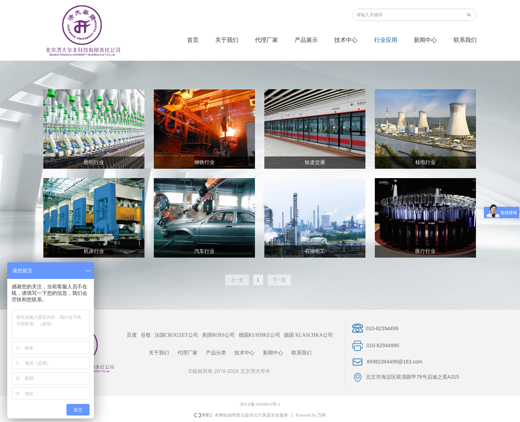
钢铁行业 (204, 162)
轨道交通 (315, 162)
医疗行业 (425, 251)
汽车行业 (204, 251)
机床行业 (94, 251)
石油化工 (315, 251)
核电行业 (425, 162)
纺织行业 (94, 162)
